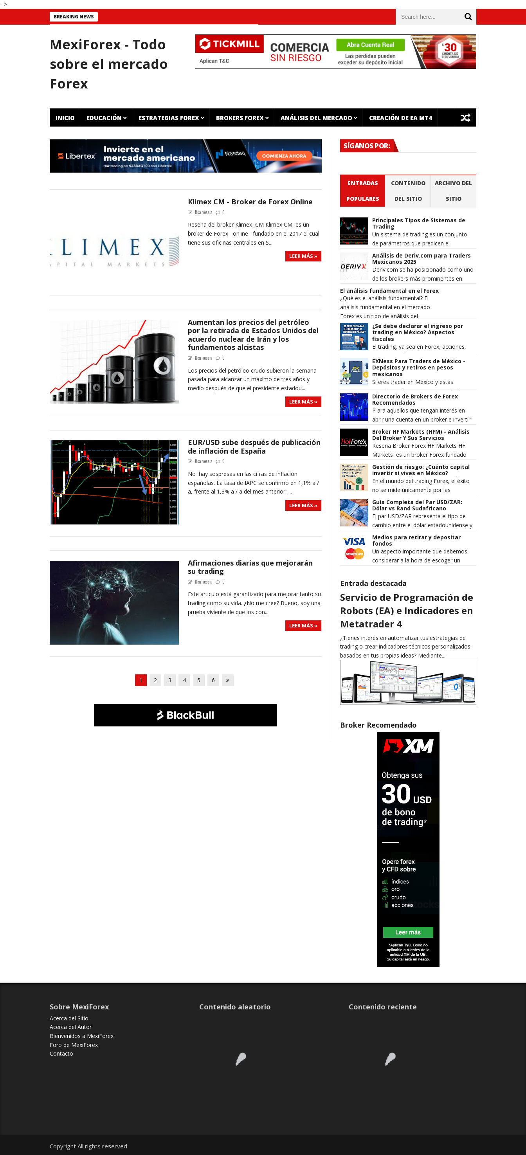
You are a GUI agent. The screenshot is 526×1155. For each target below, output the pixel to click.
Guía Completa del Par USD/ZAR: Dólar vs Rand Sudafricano (417, 505)
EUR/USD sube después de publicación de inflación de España (254, 447)
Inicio (65, 118)
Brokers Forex (240, 118)
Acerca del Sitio (69, 1018)
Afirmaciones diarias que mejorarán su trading (250, 567)
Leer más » (303, 255)
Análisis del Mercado (316, 118)
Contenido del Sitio (408, 190)
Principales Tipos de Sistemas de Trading (418, 224)
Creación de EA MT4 (400, 118)
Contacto (61, 1053)
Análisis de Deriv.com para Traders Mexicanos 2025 (421, 259)
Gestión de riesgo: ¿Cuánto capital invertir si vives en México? (421, 470)
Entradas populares (362, 190)
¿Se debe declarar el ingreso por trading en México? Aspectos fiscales (417, 332)
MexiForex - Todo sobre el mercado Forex (109, 63)
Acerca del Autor (71, 1027)
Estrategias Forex (169, 118)
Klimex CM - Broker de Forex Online (250, 201)
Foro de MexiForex (74, 1045)
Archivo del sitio (453, 190)
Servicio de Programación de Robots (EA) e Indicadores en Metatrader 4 (406, 610)
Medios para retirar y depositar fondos (416, 541)
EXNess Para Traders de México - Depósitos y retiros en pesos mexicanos (418, 368)
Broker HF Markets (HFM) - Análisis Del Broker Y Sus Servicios (421, 435)
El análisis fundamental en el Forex (389, 291)
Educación (104, 118)
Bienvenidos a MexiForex (81, 1036)
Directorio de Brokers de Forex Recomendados (415, 400)
